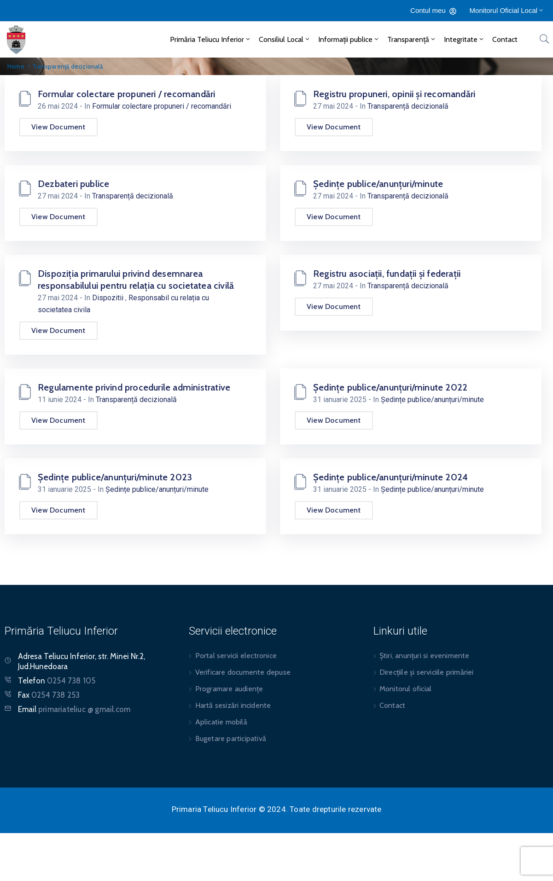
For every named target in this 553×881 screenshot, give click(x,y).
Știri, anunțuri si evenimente (424, 655)
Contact (505, 39)
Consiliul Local (285, 39)
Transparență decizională (407, 106)
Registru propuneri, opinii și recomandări (394, 93)
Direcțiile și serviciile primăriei (426, 672)
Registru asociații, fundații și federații (386, 273)
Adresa (30, 656)
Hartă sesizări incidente (233, 705)
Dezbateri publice (73, 183)
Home (15, 66)
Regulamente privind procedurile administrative (134, 387)
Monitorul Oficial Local (507, 10)
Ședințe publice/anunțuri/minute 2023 (115, 477)
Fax (49, 695)
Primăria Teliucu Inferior (210, 39)
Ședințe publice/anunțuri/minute (378, 183)
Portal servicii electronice (236, 655)
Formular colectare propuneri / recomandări (126, 93)
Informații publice (349, 39)
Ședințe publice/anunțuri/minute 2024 (390, 477)
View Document (58, 127)
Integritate (464, 39)
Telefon (56, 680)
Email (74, 709)
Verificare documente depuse (243, 672)
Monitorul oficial (405, 688)
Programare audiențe (229, 688)
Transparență (412, 39)
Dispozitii (108, 297)
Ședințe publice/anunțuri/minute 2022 (390, 387)
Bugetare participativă (230, 738)
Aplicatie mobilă (221, 722)
